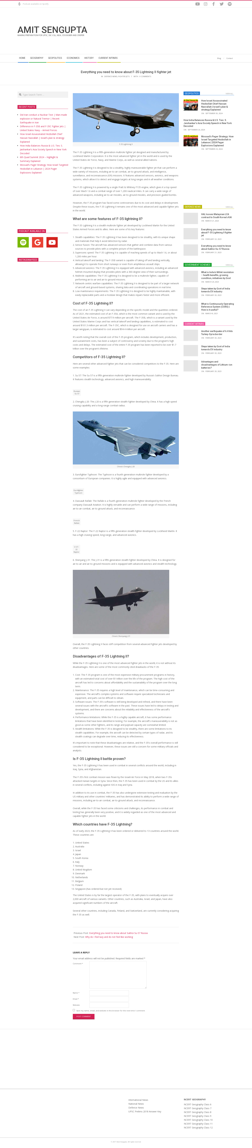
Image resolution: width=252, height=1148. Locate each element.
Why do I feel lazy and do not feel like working (109, 936)
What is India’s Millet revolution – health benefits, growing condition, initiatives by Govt (217, 275)
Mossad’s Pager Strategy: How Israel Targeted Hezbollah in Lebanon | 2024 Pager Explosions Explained (44, 168)
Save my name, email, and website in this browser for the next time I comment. (110, 1010)
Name (76, 993)
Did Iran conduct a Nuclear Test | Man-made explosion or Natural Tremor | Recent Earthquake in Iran (43, 118)
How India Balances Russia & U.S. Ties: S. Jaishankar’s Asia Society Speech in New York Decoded (43, 149)
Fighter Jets (124, 76)
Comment (78, 963)
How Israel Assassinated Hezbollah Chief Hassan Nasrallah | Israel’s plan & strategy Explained (42, 137)
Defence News (110, 76)
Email (76, 999)
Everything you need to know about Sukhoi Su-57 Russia (118, 933)
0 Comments (145, 76)
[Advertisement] (180, 30)
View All (229, 93)
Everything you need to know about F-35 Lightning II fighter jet (216, 232)
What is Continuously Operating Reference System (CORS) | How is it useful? (217, 307)
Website (76, 1005)
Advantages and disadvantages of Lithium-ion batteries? (216, 364)
